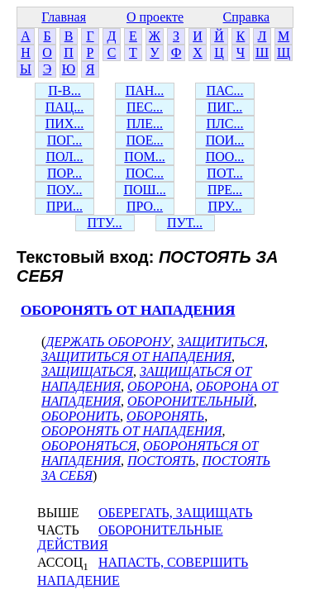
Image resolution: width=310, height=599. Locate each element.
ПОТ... (224, 173)
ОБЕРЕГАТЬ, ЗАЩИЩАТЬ (175, 513)
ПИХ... (64, 123)
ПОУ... (65, 190)
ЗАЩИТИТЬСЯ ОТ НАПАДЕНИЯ (136, 356)
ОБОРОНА (158, 386)
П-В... (64, 90)
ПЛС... (224, 123)
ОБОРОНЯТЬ (165, 416)
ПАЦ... (64, 107)
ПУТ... (185, 223)
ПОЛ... (64, 157)
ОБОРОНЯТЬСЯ (88, 446)
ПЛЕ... (144, 123)
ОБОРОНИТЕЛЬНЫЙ (190, 401)
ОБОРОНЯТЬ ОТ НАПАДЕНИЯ (128, 310)
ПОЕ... (145, 140)
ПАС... (225, 90)
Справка (246, 17)
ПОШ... (144, 190)
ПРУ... (225, 206)
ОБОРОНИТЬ (80, 416)
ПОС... (145, 173)
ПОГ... (65, 140)
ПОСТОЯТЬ (161, 461)
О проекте (155, 17)
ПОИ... (225, 140)
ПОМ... (144, 157)
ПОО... (225, 157)
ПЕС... (144, 107)
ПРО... (144, 206)
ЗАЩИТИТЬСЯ (221, 342)
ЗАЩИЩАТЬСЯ (87, 371)
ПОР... (64, 173)
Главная (63, 17)
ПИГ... (225, 107)
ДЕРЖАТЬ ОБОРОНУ (107, 342)
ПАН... (145, 90)
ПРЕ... (224, 190)
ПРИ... (64, 206)
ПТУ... (104, 223)
